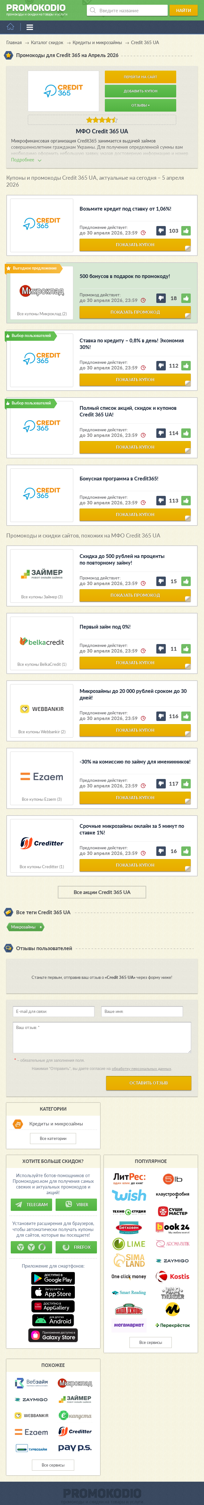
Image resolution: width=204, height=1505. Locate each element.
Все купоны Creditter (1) (42, 866)
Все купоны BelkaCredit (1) (41, 664)
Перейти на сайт (140, 77)
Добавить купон (141, 91)
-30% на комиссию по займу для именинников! (135, 761)
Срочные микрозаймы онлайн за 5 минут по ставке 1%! (132, 829)
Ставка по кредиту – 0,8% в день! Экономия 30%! (132, 343)
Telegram (31, 1204)
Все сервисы (150, 1342)
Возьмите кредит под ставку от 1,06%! (125, 209)
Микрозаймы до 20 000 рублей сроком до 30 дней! (133, 694)
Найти (183, 10)
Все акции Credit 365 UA (102, 892)
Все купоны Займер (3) (42, 597)
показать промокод (135, 312)
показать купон (135, 244)
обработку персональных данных (141, 1068)
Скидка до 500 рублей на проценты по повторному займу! (122, 559)
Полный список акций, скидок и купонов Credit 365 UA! (128, 411)
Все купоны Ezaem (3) (42, 799)
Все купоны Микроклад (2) (42, 313)
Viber (76, 1204)
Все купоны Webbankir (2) (41, 731)
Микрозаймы (23, 926)
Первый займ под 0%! (105, 627)
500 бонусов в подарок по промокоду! (125, 276)
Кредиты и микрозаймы (56, 1123)
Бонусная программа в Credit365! (119, 478)
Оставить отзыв (148, 1082)
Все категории (53, 1138)
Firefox (76, 1247)
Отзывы (140, 105)
